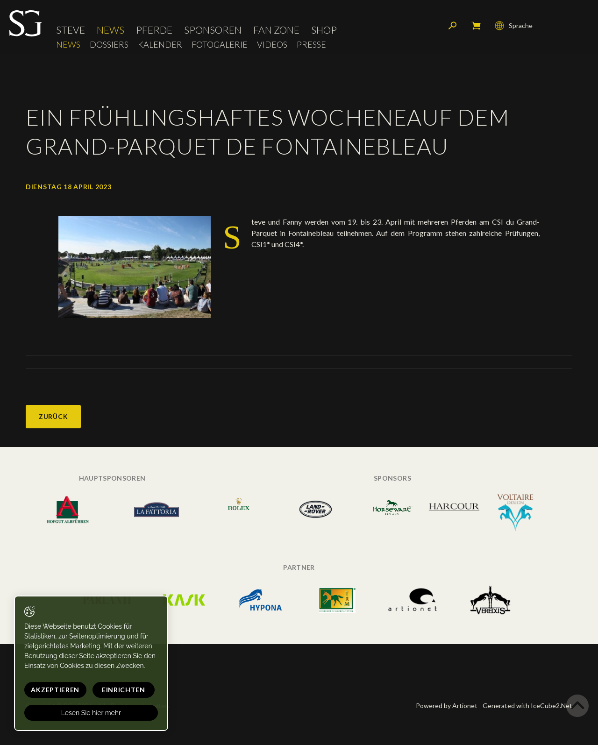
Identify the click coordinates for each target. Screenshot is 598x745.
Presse (311, 45)
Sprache (514, 25)
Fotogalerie (220, 45)
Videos (272, 45)
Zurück (53, 416)
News (110, 30)
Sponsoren (213, 30)
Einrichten (121, 690)
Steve (70, 30)
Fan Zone (276, 30)
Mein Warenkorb (476, 25)
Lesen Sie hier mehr (90, 713)
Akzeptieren (54, 690)
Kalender (160, 45)
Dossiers (109, 45)
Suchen (452, 25)
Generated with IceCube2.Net (527, 706)
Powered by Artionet (446, 706)
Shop (324, 30)
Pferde (154, 30)
